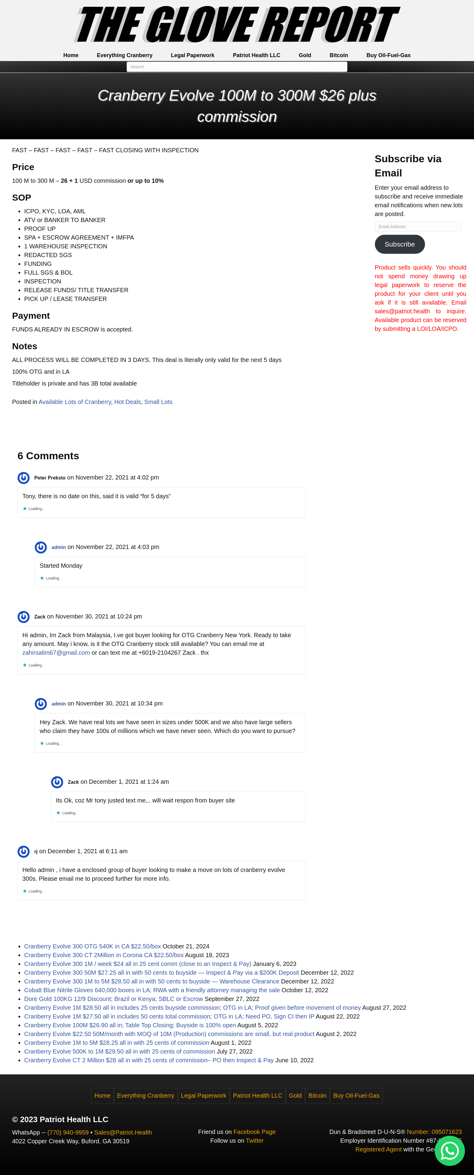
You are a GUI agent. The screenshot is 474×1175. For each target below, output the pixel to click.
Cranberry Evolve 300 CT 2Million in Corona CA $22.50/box (104, 955)
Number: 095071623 (434, 1131)
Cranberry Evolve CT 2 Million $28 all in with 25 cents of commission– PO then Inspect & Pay (149, 1060)
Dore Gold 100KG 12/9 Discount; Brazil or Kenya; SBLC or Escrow (113, 999)
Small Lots (158, 402)
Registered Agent (379, 1149)
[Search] (237, 67)
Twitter (255, 1140)
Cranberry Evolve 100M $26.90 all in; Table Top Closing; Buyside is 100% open (130, 1025)
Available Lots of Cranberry (75, 402)
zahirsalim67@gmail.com (56, 652)
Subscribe (400, 244)
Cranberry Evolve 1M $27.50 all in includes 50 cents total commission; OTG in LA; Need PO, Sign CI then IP (169, 1016)
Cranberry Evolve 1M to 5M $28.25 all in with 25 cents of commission (116, 1042)
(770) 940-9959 (68, 1132)
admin (59, 547)
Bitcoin (339, 55)
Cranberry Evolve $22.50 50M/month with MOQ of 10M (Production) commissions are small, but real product (169, 1034)
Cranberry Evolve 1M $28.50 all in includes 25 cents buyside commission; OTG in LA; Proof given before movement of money (192, 1007)
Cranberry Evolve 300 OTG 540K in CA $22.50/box (92, 946)
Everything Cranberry (124, 55)
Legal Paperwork (192, 55)
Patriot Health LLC (257, 55)
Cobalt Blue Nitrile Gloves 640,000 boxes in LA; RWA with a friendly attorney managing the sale (152, 990)
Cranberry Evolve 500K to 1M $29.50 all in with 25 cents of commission (119, 1051)
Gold (305, 55)
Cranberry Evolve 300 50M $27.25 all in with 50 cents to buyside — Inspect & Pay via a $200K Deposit (161, 972)
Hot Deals (127, 402)
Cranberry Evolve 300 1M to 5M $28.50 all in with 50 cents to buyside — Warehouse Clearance (151, 981)
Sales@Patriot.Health (123, 1132)
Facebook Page (254, 1131)
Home (70, 55)
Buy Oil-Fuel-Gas (389, 55)
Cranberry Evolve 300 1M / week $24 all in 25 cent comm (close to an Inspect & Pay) (137, 963)
